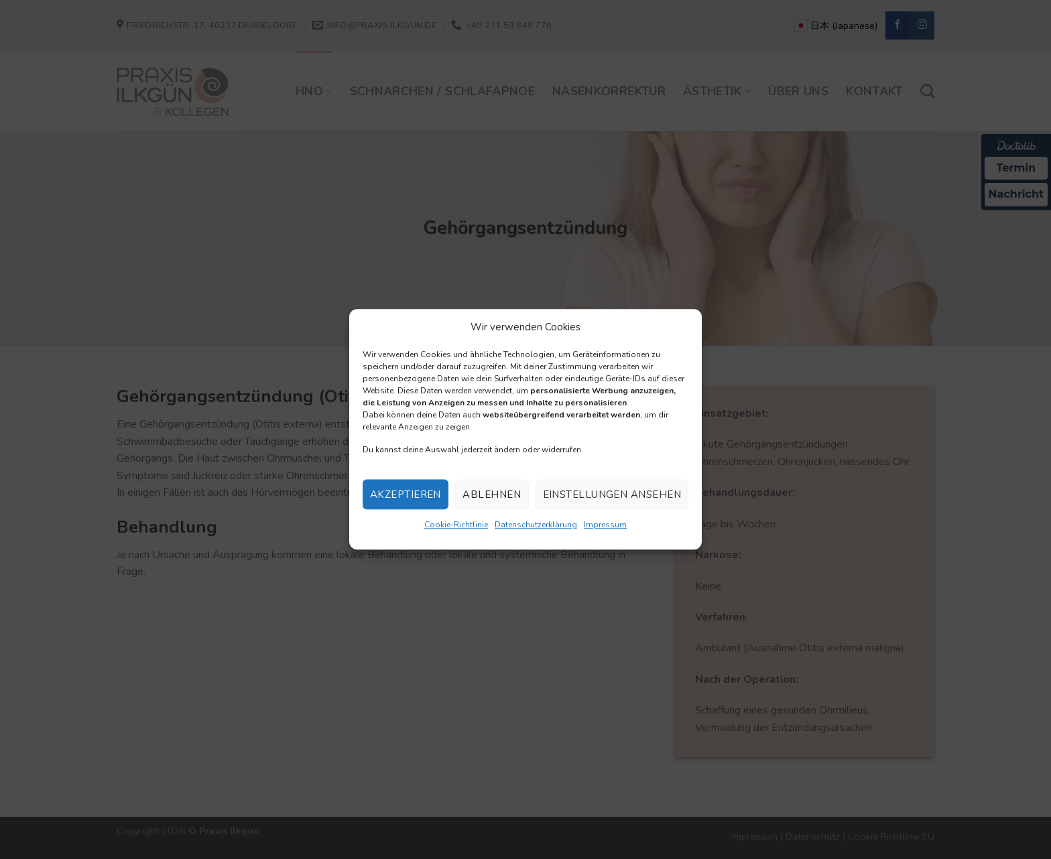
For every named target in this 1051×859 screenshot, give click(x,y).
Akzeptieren (405, 494)
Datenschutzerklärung (536, 525)
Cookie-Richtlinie (456, 525)
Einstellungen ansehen (612, 494)
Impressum (605, 525)
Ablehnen (491, 494)
